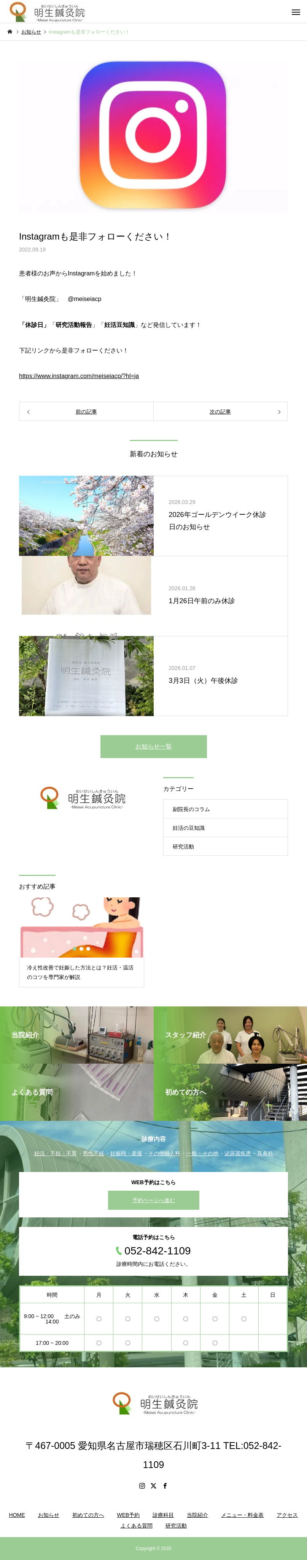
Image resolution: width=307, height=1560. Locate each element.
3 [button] (88, 949)
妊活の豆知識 (189, 828)
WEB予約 (128, 1515)
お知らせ (48, 1515)
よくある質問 (137, 1526)
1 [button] (75, 949)
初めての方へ (88, 1515)
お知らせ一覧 (153, 746)
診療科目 (163, 1515)
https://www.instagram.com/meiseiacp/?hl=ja (79, 376)
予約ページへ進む (153, 1200)
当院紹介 (197, 1515)
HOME (17, 1515)
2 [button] (82, 949)
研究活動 (183, 847)
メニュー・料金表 (242, 1515)
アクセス (287, 1515)
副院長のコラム (191, 809)
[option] (81, 942)
